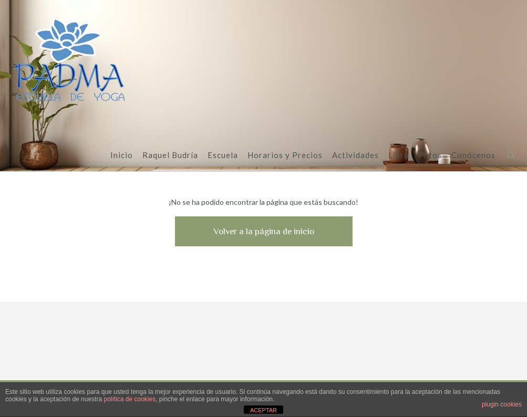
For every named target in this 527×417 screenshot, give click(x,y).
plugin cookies (502, 404)
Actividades (355, 155)
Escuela (223, 155)
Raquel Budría (170, 155)
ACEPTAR (263, 410)
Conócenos (473, 155)
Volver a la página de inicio (263, 231)
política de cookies (130, 399)
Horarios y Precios (285, 155)
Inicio (121, 155)
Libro (398, 155)
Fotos (430, 155)
